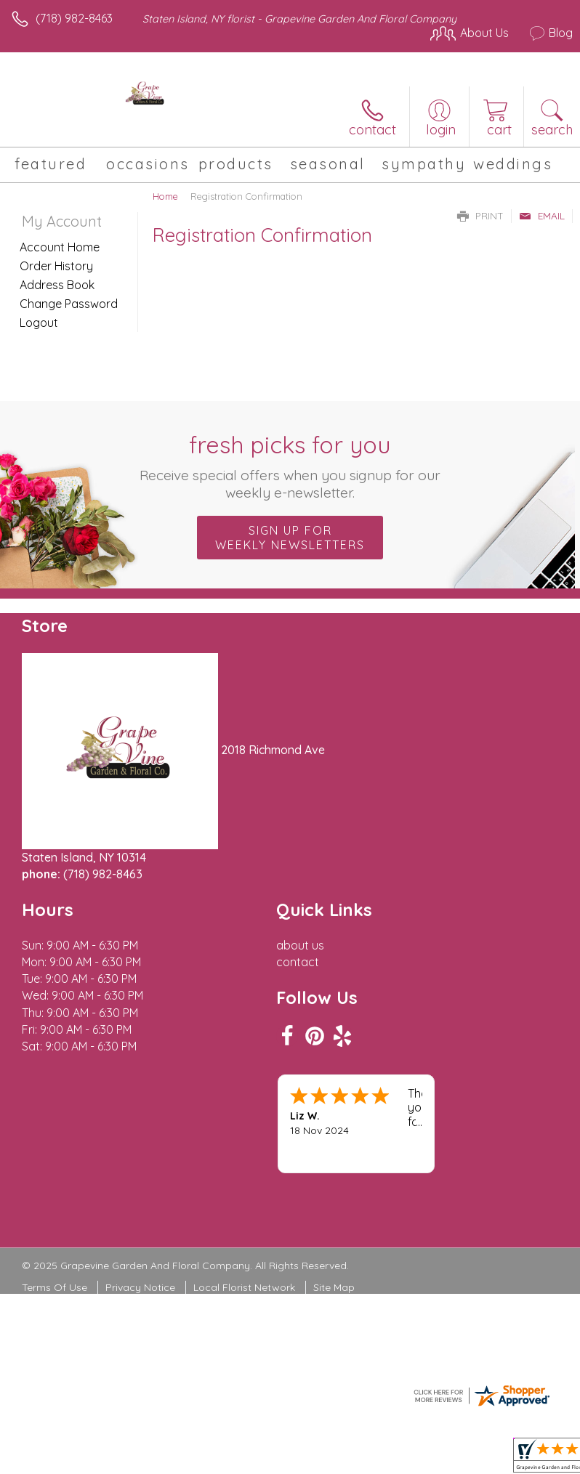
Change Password (69, 303)
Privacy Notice (140, 1287)
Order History (56, 266)
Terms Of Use (54, 1287)
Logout (39, 322)
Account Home (60, 247)
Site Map (334, 1287)
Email (542, 215)
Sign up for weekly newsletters (290, 537)
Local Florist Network (244, 1287)
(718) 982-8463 (74, 18)
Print (480, 215)
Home (165, 196)
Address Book (57, 285)
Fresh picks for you (290, 465)
